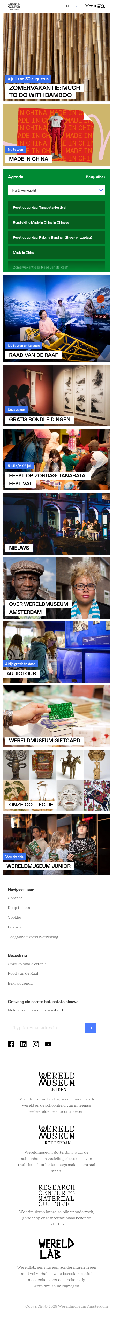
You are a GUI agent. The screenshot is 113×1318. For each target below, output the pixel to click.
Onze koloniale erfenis (27, 964)
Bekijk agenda (20, 983)
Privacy (14, 927)
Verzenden (90, 1028)
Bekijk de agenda (95, 177)
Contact (15, 898)
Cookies (15, 917)
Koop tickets (19, 908)
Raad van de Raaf (23, 974)
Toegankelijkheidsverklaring (33, 937)
